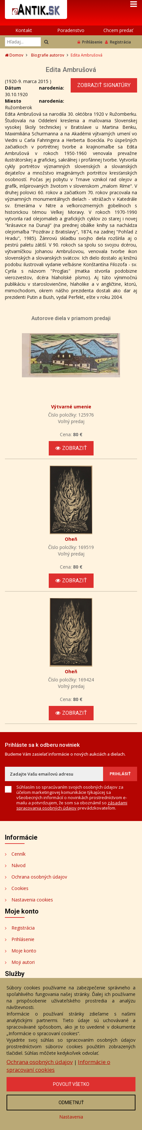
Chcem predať (118, 30)
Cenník (18, 854)
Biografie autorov (47, 55)
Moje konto (23, 951)
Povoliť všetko (71, 1084)
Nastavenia (71, 1117)
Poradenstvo (70, 30)
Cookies (19, 888)
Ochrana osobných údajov (39, 877)
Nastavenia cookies (32, 900)
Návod (18, 865)
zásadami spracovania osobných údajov (71, 805)
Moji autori (23, 962)
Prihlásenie (90, 42)
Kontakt (23, 30)
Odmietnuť (71, 1102)
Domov (14, 55)
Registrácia (118, 42)
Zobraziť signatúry (104, 85)
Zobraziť (71, 448)
